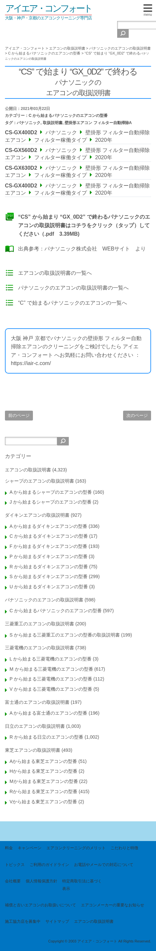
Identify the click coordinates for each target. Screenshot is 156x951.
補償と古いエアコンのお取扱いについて (40, 905)
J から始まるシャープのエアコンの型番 (50, 502)
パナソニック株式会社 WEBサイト (87, 248)
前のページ (19, 415)
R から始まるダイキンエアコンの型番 (49, 566)
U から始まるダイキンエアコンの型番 (49, 586)
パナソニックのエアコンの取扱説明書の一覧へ (73, 288)
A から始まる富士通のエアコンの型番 (48, 713)
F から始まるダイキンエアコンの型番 (48, 546)
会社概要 (13, 881)
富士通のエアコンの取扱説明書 (37, 702)
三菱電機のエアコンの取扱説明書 (39, 647)
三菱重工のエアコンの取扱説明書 (39, 623)
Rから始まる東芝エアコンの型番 (43, 791)
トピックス (15, 864)
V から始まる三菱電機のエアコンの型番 (51, 689)
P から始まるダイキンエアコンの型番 (49, 556)
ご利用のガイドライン (49, 864)
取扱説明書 (53, 122)
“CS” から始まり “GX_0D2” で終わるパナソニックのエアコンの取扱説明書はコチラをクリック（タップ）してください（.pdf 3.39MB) (84, 225)
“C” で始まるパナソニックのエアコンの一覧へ (72, 303)
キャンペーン (29, 848)
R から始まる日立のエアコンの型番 (46, 737)
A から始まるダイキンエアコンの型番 (48, 526)
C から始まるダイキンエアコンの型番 (49, 536)
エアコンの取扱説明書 (28, 469)
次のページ (137, 415)
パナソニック (28, 122)
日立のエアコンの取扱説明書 (35, 726)
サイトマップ (57, 921)
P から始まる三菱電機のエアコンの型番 (51, 678)
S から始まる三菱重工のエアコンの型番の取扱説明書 (65, 635)
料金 (9, 848)
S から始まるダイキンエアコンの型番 (49, 576)
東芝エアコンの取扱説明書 (32, 750)
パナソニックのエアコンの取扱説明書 (44, 599)
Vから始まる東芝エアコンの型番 (43, 801)
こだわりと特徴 (124, 848)
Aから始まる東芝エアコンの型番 (43, 761)
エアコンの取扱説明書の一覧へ (55, 273)
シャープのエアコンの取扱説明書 (39, 481)
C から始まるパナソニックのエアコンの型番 (68, 115)
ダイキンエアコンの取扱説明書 (37, 515)
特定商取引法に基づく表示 (82, 885)
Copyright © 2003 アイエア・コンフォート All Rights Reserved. (99, 941)
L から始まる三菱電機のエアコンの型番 (50, 658)
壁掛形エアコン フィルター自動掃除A (98, 122)
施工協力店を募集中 (22, 921)
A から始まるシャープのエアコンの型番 (51, 492)
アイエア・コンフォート (48, 8)
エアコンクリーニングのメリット (76, 848)
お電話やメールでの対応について (103, 864)
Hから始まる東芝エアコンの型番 (43, 771)
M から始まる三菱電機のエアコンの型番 (51, 669)
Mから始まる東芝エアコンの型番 (44, 781)
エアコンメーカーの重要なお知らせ (112, 905)
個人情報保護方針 (41, 881)
